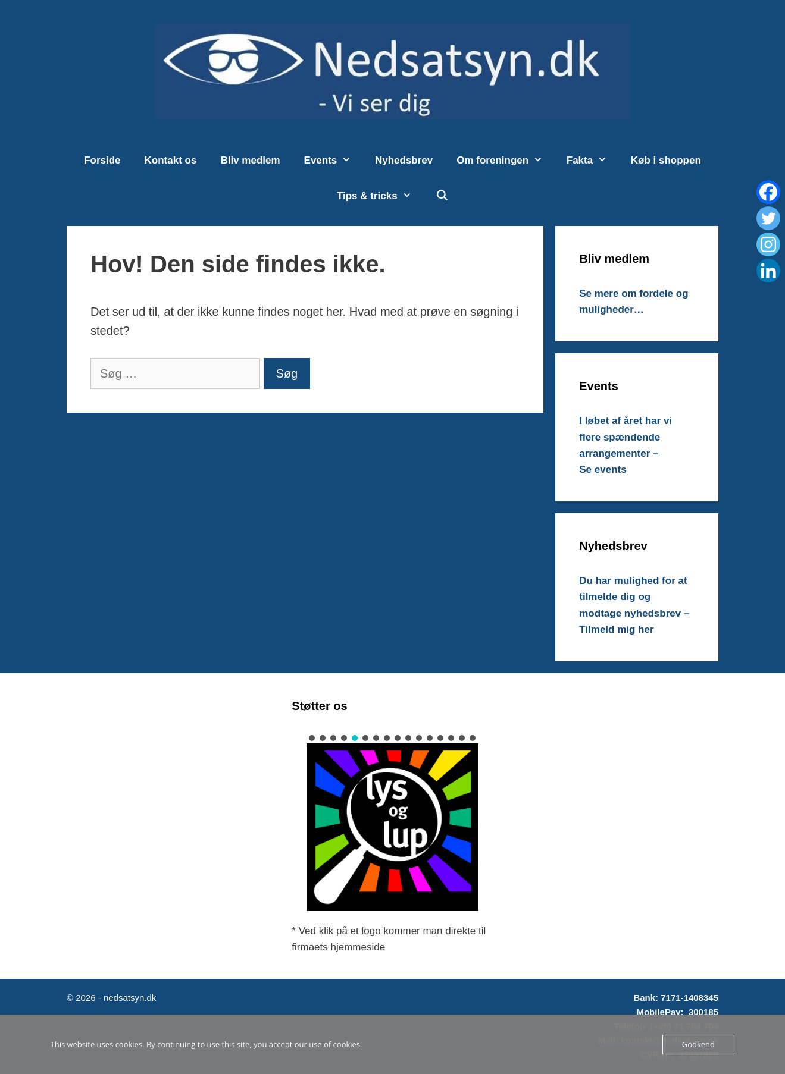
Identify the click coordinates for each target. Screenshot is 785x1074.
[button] (312, 738)
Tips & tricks (380, 196)
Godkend (698, 1044)
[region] (392, 822)
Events (333, 160)
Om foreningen (505, 160)
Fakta (593, 160)
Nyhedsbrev (404, 160)
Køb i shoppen (666, 160)
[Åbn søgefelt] (441, 196)
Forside (102, 160)
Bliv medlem (250, 160)
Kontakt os (171, 160)
